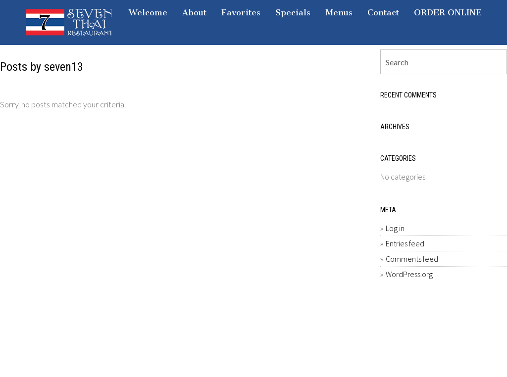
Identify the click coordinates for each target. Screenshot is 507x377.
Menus (339, 12)
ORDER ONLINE (448, 12)
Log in (395, 228)
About (194, 12)
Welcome (148, 12)
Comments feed (412, 259)
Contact (383, 12)
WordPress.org (409, 274)
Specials (292, 12)
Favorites (240, 12)
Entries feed (405, 243)
